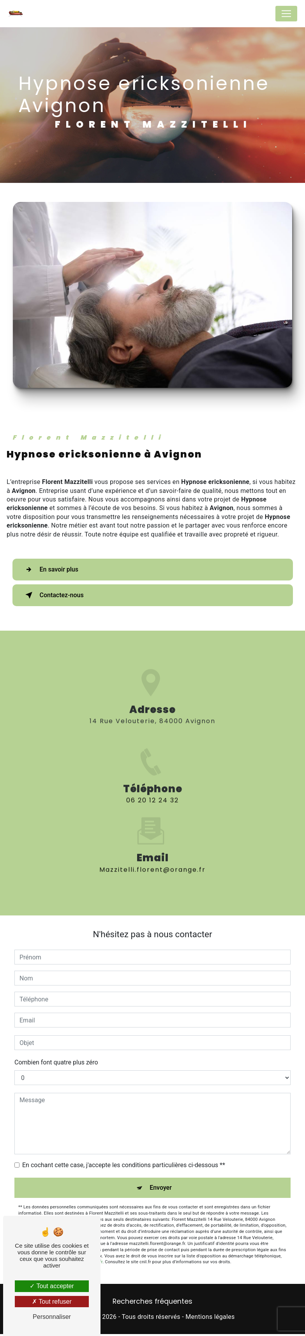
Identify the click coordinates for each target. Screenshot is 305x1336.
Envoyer (161, 1187)
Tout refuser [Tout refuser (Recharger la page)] (52, 1301)
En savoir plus (50, 569)
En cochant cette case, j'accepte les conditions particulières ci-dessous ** (123, 1165)
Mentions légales (209, 1316)
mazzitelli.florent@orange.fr (152, 835)
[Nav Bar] (286, 13)
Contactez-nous (53, 595)
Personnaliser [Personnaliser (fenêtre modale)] (52, 1316)
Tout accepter (52, 1286)
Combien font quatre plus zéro (56, 1062)
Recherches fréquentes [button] (152, 1301)
